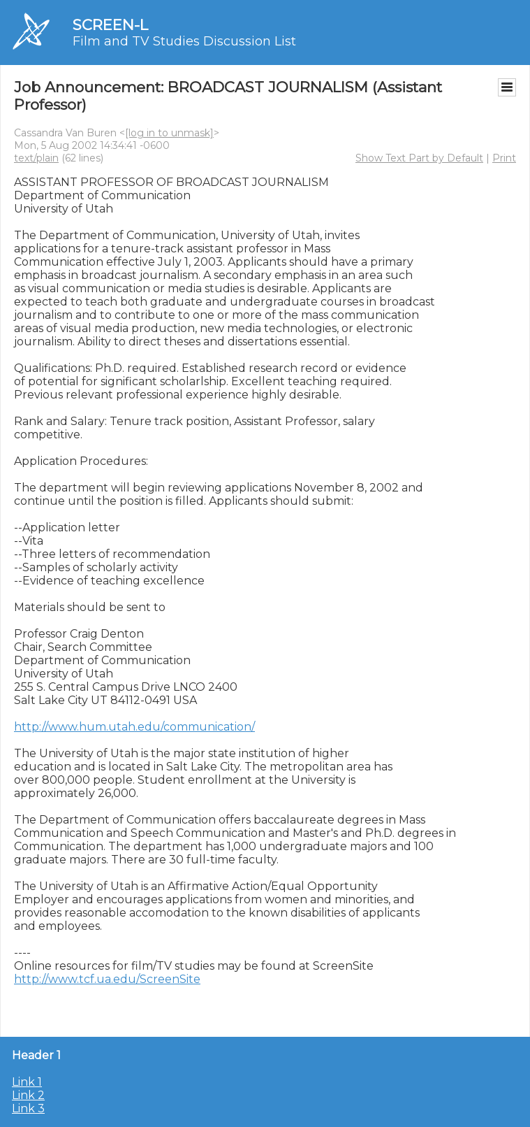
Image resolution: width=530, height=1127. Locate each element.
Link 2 (28, 1095)
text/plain (36, 158)
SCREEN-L (110, 25)
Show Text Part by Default (419, 158)
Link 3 (28, 1108)
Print (504, 158)
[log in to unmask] (169, 133)
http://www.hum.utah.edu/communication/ (134, 726)
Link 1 (27, 1082)
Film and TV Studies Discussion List (184, 41)
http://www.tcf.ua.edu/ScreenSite (107, 979)
